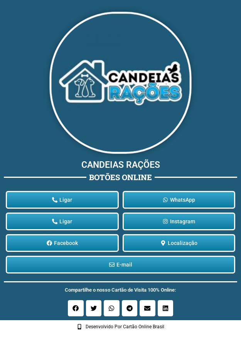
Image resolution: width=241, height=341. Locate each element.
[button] (76, 308)
